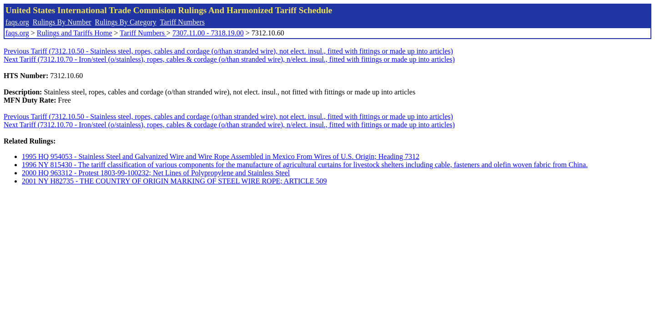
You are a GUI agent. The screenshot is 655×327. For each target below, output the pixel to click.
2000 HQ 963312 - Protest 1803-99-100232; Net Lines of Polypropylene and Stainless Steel (156, 173)
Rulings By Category (125, 22)
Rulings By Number (62, 22)
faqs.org (17, 22)
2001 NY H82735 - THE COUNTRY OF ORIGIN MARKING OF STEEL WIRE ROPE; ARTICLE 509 (174, 181)
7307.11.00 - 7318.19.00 (208, 33)
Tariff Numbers (182, 22)
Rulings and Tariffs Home (74, 33)
